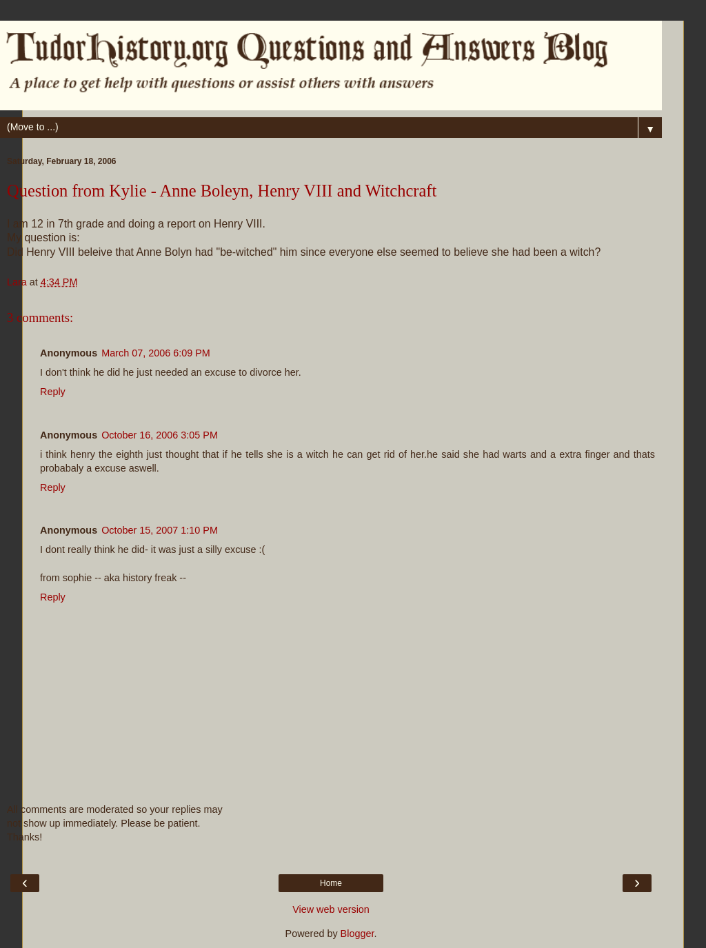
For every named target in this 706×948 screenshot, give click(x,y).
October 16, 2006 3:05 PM (159, 435)
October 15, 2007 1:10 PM (159, 530)
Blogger (357, 933)
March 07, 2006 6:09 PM (155, 353)
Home (331, 883)
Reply (52, 391)
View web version (331, 909)
